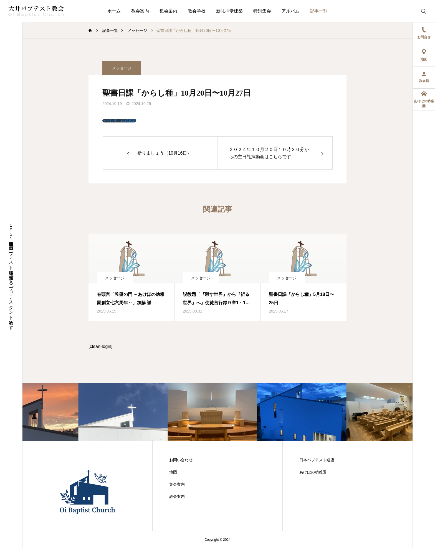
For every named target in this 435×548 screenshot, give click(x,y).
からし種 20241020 (119, 120)
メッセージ (121, 73)
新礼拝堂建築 (229, 11)
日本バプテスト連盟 (316, 460)
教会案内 (140, 11)
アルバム (290, 11)
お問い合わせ (181, 460)
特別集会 (262, 11)
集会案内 (168, 11)
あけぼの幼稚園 (313, 472)
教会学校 (197, 11)
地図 (173, 472)
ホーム (114, 11)
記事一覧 (319, 11)
